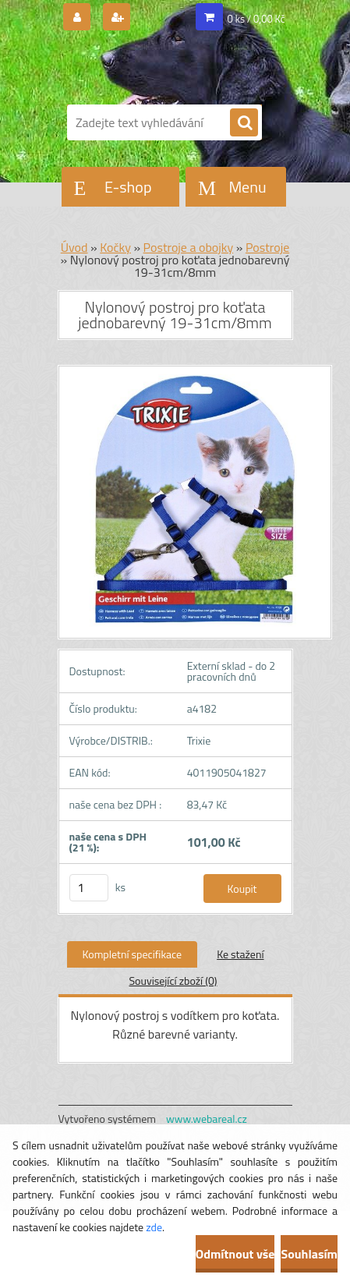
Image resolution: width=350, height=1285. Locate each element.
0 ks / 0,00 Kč (256, 19)
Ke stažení (240, 954)
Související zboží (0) (173, 980)
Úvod (74, 247)
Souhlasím (309, 1253)
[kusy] (88, 887)
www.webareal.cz (206, 1118)
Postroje (267, 247)
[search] (244, 123)
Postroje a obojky (188, 247)
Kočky (115, 247)
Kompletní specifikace (132, 954)
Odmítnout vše (235, 1253)
